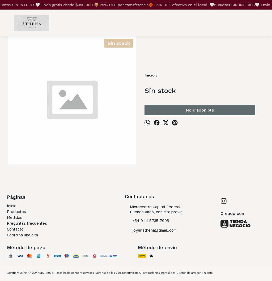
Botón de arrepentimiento (195, 272)
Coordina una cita (22, 235)
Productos (16, 211)
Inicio (11, 205)
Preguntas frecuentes (27, 223)
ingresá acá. (168, 272)
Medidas (14, 217)
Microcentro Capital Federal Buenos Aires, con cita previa (153, 209)
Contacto (15, 229)
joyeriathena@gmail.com (151, 230)
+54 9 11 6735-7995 (147, 221)
